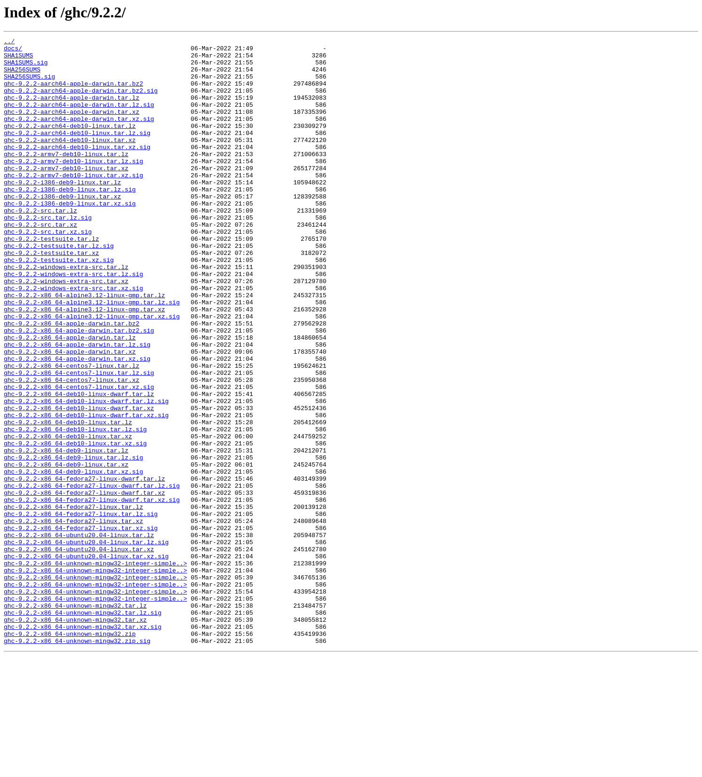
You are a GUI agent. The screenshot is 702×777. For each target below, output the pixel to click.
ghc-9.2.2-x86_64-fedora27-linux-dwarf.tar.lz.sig (91, 575)
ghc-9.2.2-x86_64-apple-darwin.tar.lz (70, 398)
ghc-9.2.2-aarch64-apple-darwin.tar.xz (72, 127)
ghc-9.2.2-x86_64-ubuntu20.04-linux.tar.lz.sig (86, 643)
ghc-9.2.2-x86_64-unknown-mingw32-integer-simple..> (95, 669)
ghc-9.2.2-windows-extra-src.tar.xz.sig (73, 338)
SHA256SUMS (22, 76)
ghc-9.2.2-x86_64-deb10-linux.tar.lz (68, 499)
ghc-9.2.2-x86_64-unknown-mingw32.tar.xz (75, 736)
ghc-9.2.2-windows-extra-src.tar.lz (66, 313)
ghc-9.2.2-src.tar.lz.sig (48, 254)
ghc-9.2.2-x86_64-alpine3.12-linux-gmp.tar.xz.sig (91, 372)
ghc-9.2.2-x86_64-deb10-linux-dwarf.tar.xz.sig (86, 491)
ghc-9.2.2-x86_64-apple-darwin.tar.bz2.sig (79, 389)
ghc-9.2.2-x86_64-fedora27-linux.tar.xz (73, 618)
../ (9, 42)
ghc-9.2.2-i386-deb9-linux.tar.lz (62, 211)
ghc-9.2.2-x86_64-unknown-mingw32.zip (70, 753)
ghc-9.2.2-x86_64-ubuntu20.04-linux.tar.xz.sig (86, 660)
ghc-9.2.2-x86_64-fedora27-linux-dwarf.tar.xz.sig (91, 592)
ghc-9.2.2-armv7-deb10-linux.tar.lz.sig (73, 186)
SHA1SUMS (18, 59)
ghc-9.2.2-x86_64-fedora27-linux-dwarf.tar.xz (84, 584)
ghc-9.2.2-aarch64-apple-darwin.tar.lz (72, 110)
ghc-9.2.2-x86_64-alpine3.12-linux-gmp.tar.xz (84, 364)
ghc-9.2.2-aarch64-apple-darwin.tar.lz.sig (79, 118)
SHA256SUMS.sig (29, 84)
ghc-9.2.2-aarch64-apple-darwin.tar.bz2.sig (81, 101)
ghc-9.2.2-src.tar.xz (40, 262)
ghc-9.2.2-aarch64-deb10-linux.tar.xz (70, 161)
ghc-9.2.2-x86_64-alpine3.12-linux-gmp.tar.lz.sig (91, 355)
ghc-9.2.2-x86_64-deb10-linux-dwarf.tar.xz (79, 482)
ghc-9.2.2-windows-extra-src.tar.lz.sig (73, 321)
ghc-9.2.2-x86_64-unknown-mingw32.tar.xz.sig (82, 745)
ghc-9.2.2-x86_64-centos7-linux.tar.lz (72, 432)
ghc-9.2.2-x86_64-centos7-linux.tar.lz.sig (79, 440)
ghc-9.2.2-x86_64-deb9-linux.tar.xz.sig (73, 559)
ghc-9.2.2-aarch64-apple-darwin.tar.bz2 (73, 93)
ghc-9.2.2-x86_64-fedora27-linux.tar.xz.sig (81, 626)
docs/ (13, 51)
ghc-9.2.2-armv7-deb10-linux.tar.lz (66, 178)
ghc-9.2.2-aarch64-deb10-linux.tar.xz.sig (77, 169)
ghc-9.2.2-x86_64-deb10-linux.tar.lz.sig (75, 508)
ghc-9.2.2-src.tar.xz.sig (48, 271)
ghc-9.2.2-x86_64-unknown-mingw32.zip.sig (77, 762)
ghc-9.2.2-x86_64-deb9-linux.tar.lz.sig (73, 542)
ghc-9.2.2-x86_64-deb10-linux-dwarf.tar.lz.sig (86, 474)
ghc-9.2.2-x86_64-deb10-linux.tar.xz (68, 516)
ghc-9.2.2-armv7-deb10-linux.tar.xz (66, 194)
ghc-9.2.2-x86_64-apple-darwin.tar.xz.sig (77, 423)
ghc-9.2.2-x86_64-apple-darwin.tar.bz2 (72, 381)
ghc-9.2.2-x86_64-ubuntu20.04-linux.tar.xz (79, 652)
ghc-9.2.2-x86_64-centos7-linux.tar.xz (72, 448)
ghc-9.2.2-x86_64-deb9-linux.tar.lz (66, 533)
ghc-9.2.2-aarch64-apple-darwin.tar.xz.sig (79, 135)
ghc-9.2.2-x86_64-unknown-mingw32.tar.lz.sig (82, 728)
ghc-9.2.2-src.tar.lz (40, 245)
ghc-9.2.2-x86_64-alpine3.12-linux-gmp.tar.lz (84, 347)
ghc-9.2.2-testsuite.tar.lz (51, 279)
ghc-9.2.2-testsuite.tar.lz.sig (59, 288)
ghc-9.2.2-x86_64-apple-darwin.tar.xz (70, 415)
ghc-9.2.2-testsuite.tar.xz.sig (59, 305)
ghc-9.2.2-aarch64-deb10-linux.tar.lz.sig (77, 152)
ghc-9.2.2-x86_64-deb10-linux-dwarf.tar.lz (79, 465)
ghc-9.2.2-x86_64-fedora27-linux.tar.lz (73, 601)
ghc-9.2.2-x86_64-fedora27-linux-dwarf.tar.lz (84, 567)
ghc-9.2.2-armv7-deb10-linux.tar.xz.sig (73, 203)
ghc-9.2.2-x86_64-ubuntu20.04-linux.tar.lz (79, 635)
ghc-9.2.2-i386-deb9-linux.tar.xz (62, 228)
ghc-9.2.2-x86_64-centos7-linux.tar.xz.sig (79, 457)
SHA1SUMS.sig (26, 67)
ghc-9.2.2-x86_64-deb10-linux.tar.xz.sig (75, 525)
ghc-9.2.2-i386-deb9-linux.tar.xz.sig (70, 237)
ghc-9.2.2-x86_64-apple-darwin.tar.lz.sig (77, 406)
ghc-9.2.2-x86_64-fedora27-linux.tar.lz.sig (81, 609)
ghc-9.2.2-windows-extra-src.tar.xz (66, 330)
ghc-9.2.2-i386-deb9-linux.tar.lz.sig (70, 220)
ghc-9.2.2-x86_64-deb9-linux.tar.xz (66, 550)
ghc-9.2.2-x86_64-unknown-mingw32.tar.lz (75, 719)
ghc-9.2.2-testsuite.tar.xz (51, 296)
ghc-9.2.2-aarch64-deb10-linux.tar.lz (70, 144)
